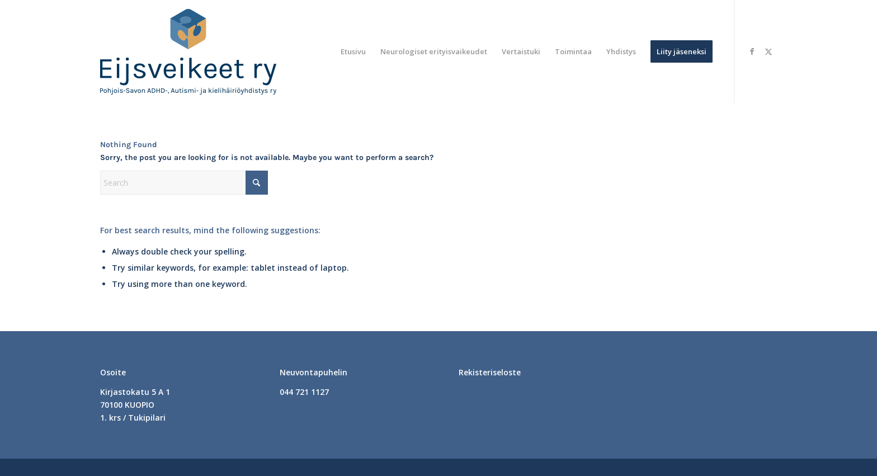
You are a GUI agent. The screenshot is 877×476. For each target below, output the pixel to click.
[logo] (188, 51)
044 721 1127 (304, 392)
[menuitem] (353, 51)
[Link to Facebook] (751, 51)
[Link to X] (768, 51)
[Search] (184, 183)
